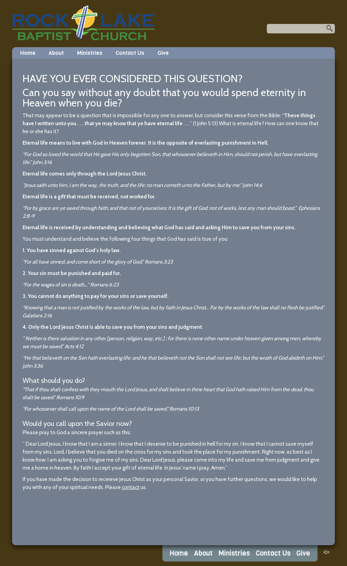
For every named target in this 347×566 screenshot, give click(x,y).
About (56, 53)
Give (163, 53)
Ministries (89, 53)
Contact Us (130, 53)
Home (27, 53)
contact (130, 487)
